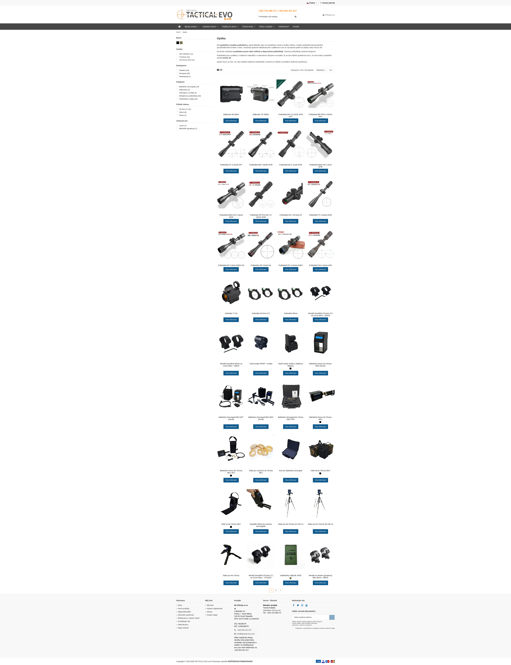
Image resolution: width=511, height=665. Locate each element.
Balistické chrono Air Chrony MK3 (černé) (320, 365)
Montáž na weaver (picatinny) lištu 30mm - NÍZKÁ (320, 576)
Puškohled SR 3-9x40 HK (261, 265)
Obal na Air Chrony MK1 (231, 524)
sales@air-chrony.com (272, 610)
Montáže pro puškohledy (190, 96)
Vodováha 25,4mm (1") (261, 313)
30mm (182, 112)
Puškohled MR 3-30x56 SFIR (260, 165)
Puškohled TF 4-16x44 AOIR (320, 215)
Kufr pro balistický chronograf (290, 471)
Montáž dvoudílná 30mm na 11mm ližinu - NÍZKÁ (231, 365)
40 (331, 70)
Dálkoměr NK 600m (231, 114)
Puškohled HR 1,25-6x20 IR (291, 215)
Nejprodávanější (184, 612)
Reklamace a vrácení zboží (188, 618)
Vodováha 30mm (290, 313)
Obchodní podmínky (186, 615)
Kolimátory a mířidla (188, 93)
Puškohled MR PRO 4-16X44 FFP (320, 115)
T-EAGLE (184, 57)
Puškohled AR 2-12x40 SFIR (290, 165)
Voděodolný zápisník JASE (290, 575)
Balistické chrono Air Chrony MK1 (320, 418)
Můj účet (210, 605)
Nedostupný (185, 76)
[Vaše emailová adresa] (310, 617)
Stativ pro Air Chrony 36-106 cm (320, 524)
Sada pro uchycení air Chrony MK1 (261, 472)
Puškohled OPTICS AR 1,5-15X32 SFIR (261, 216)
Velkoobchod (183, 625)
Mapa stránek (183, 628)
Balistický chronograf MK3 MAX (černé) (260, 418)
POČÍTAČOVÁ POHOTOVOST (240, 661)
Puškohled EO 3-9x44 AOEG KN (231, 265)
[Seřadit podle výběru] (321, 70)
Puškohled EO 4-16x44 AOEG (291, 265)
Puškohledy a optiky (188, 99)
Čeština (312, 3)
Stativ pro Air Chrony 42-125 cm (290, 524)
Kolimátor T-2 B (231, 313)
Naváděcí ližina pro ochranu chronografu (261, 525)
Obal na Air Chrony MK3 (320, 471)
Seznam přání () (327, 3)
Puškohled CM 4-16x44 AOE (320, 265)
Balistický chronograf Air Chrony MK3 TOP (290, 418)
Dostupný (184, 73)
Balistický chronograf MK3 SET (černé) (231, 418)
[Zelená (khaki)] (290, 578)
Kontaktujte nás (184, 621)
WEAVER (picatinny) (188, 129)
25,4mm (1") (185, 109)
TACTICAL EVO (187, 60)
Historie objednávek (215, 609)
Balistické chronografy (189, 87)
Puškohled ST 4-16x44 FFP (231, 165)
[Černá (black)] (290, 368)
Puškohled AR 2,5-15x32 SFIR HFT (290, 115)
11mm (182, 126)
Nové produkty (183, 609)
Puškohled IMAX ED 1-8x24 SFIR (320, 166)
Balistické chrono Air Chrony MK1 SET (231, 472)
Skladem (184, 70)
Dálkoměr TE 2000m (261, 114)
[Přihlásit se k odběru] (332, 617)
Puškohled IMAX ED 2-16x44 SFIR (231, 216)
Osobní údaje (212, 615)
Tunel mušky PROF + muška (260, 364)
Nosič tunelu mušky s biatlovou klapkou (290, 365)
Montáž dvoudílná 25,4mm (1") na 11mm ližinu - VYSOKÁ (261, 576)
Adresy (209, 612)
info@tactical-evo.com (246, 634)
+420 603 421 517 (244, 630)
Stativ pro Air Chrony (231, 575)
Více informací (231, 121)
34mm (182, 115)
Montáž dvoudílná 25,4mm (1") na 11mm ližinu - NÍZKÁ (320, 314)
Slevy (180, 605)
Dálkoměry (184, 90)
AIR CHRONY (186, 54)
